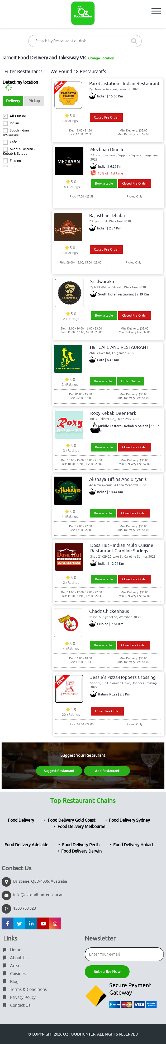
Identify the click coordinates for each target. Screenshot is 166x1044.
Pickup (34, 101)
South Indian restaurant (16, 132)
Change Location (101, 58)
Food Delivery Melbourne (81, 826)
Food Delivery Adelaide (26, 845)
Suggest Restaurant (59, 771)
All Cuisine (18, 116)
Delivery (13, 101)
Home (12, 950)
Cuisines (14, 973)
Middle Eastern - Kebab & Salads (19, 151)
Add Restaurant (107, 771)
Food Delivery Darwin (81, 851)
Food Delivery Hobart (133, 845)
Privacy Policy (19, 997)
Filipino (15, 160)
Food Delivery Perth (80, 845)
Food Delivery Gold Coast (71, 820)
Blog (10, 981)
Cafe (13, 142)
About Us (15, 958)
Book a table (104, 183)
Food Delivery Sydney (129, 820)
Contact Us (16, 1005)
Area (11, 965)
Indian (14, 123)
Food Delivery (21, 820)
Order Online (130, 381)
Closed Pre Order (106, 117)
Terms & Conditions (25, 989)
